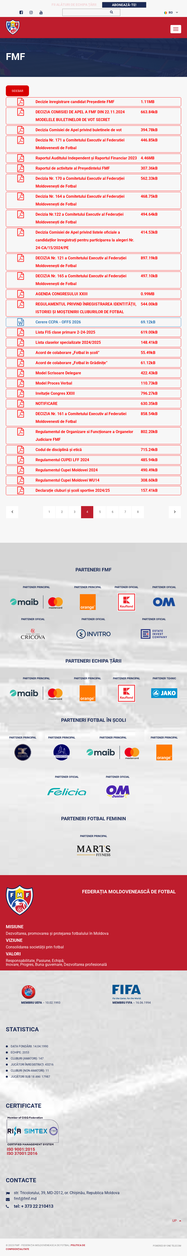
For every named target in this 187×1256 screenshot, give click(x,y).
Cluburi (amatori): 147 (28, 1058)
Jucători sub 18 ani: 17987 (31, 1076)
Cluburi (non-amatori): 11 (30, 1070)
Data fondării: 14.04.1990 (30, 1046)
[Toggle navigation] (175, 29)
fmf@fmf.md (25, 1198)
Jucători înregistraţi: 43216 (33, 1064)
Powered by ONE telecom (167, 1246)
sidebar (17, 91)
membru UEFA (31, 1002)
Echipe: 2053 (21, 1052)
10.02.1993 (52, 1002)
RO (168, 12)
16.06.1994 (143, 1002)
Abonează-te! (124, 5)
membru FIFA (122, 1002)
